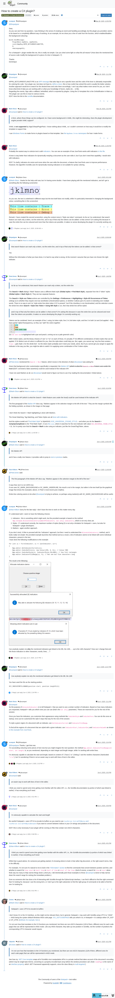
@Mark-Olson (14, 180)
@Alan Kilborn (21, 506)
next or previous (56, 457)
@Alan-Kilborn (14, 510)
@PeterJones (23, 359)
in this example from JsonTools (20, 730)
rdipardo (12, 941)
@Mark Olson (21, 177)
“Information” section (57, 868)
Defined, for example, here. (29, 920)
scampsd (12, 21)
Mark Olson (13, 109)
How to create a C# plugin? (32, 112)
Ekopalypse (13, 74)
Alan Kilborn (13, 469)
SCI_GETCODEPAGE (61, 917)
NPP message (44, 82)
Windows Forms (19, 133)
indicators (46, 151)
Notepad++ (65, 979)
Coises (11, 899)
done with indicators (60, 417)
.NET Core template (25, 959)
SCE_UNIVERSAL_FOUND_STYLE (64, 421)
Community (22, 4)
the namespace (75, 133)
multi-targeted (80, 964)
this (51, 424)
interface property (17, 964)
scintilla (30, 96)
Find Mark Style (34, 421)
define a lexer (57, 84)
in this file (101, 151)
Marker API (65, 366)
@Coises (19, 941)
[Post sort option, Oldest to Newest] (98, 15)
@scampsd (22, 74)
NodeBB (56, 983)
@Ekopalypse (21, 21)
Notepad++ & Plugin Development (12, 15)
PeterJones (13, 276)
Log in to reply (106, 15)
